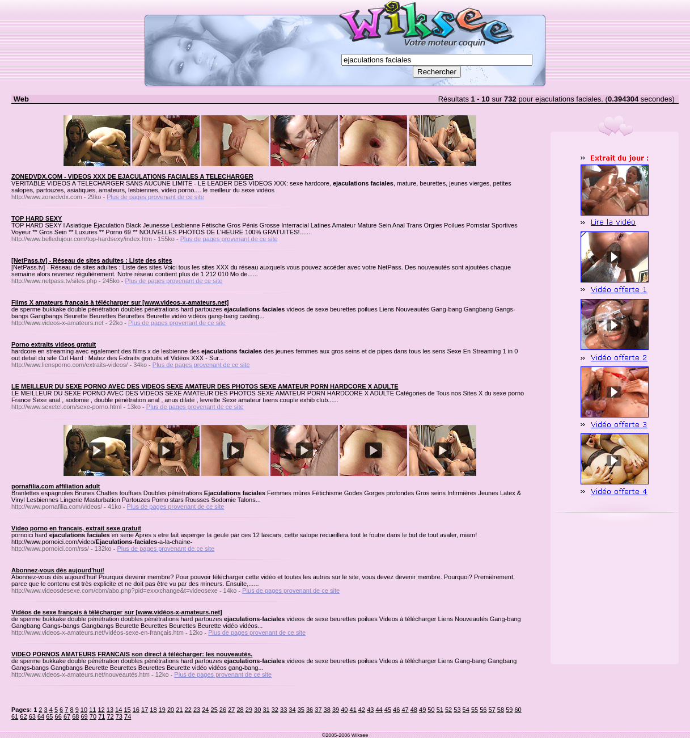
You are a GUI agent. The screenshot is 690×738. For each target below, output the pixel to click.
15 (127, 709)
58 (500, 709)
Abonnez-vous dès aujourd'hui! (57, 570)
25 (214, 709)
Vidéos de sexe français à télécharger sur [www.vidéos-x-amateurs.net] (116, 612)
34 (292, 709)
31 (266, 709)
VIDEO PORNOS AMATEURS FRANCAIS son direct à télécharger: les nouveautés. (131, 654)
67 (67, 716)
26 (222, 709)
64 (40, 716)
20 (170, 709)
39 (335, 709)
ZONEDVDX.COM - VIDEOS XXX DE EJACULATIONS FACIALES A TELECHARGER (132, 176)
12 (101, 709)
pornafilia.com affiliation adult (55, 486)
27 (231, 709)
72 (110, 716)
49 (422, 709)
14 (118, 709)
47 (404, 709)
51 (440, 709)
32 (275, 709)
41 (353, 709)
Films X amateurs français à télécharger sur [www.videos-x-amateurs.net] (120, 302)
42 (361, 709)
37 (318, 709)
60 (517, 709)
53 (457, 709)
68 (75, 716)
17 (144, 709)
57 (492, 709)
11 (92, 709)
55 (474, 709)
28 (239, 709)
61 (14, 716)
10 (84, 709)
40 (344, 709)
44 (378, 709)
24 (205, 709)
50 (430, 709)
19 (162, 709)
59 (509, 709)
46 (396, 709)
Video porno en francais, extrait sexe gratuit (76, 528)
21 (179, 709)
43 (370, 709)
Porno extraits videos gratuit (53, 344)
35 (301, 709)
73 (119, 716)
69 (84, 716)
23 (196, 709)
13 (110, 709)
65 (49, 716)
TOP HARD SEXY (36, 218)
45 (387, 709)
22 (188, 709)
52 (448, 709)
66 (58, 716)
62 (23, 716)
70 (93, 716)
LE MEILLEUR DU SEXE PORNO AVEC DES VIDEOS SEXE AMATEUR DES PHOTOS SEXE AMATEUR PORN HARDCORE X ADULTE (204, 386)
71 (101, 716)
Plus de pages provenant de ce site (155, 196)
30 (257, 709)
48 (413, 709)
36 (309, 709)
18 (153, 709)
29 (248, 709)
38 (327, 709)
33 (283, 709)
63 (32, 716)
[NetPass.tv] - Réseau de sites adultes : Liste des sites (91, 260)
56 (483, 709)
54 (466, 709)
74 (127, 716)
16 (136, 709)
